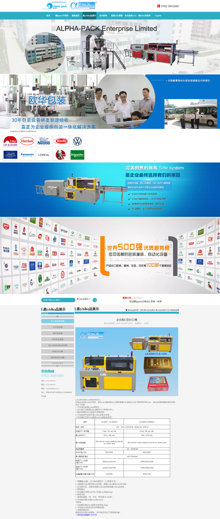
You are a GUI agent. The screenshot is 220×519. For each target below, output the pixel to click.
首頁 (48, 16)
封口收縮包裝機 (57, 321)
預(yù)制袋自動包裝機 (57, 345)
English (158, 16)
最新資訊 (75, 16)
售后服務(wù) (130, 16)
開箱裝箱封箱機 (57, 358)
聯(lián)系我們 (144, 16)
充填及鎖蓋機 (57, 339)
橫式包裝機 (57, 333)
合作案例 (103, 16)
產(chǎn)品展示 (89, 16)
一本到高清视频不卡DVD (86, 515)
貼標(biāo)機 (57, 351)
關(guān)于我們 (61, 16)
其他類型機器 (57, 364)
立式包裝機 (57, 327)
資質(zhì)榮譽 (117, 16)
